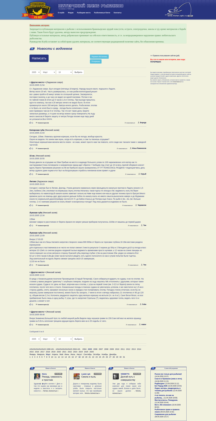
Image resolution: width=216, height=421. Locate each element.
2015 (31, 352)
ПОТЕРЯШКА (155, 62)
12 (59, 357)
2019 (53, 352)
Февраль (41, 354)
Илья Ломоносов (138, 148)
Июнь (66, 354)
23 (97, 357)
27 (110, 357)
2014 (139, 349)
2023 (75, 352)
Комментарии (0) (42, 123)
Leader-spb (85, 374)
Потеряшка (95, 61)
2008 (106, 349)
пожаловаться (130, 123)
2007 (101, 349)
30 (120, 357)
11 (56, 357)
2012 (128, 349)
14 (66, 357)
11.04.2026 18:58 (170, 398)
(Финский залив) (44, 130)
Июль (73, 354)
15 (69, 357)
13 (62, 357)
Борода (142, 123)
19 (83, 357)
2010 (117, 349)
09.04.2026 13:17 (161, 417)
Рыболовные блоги (102, 13)
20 (86, 357)
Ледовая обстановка (99, 57)
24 (100, 357)
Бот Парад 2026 (161, 386)
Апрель (55, 354)
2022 (70, 352)
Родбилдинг (160, 384)
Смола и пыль (88, 377)
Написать (39, 58)
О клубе (61, 13)
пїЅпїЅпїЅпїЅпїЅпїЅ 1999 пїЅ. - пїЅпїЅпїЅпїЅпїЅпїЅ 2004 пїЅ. (55, 349)
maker (142, 324)
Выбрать (78, 72)
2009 (112, 349)
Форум (70, 13)
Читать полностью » (50, 391)
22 (93, 357)
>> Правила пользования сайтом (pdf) (164, 56)
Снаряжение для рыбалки (165, 414)
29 (117, 357)
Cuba (143, 304)
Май (61, 354)
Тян (143, 225)
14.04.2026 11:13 (161, 381)
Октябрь (96, 354)
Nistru (44, 374)
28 (114, 357)
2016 (37, 352)
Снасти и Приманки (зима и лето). (168, 379)
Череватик (140, 205)
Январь (32, 354)
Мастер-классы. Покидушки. (166, 400)
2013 (134, 349)
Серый (142, 174)
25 (103, 357)
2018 (48, 352)
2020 (59, 352)
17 (76, 357)
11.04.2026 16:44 (161, 402)
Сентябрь (87, 354)
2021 (64, 352)
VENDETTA (125, 374)
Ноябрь (105, 354)
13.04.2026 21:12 (172, 384)
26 (107, 357)
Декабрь (113, 354)
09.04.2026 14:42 (167, 412)
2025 (86, 352)
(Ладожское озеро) (46, 82)
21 (90, 357)
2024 (81, 352)
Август (79, 354)
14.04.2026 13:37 (161, 376)
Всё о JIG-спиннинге (163, 405)
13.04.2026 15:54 (174, 386)
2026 (92, 352)
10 (52, 357)
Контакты (118, 13)
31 (124, 357)
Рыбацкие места (84, 13)
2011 (123, 349)
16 (73, 357)
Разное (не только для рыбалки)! (168, 374)
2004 (84, 349)
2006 (95, 349)
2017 (42, 352)
